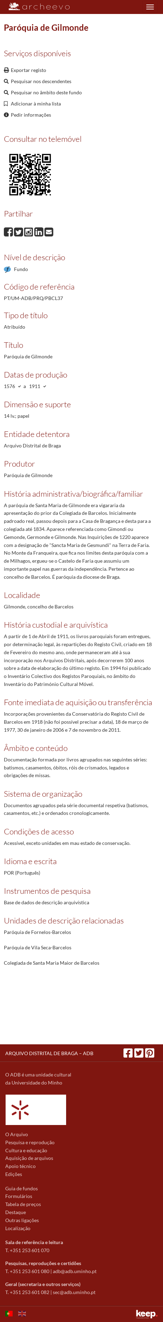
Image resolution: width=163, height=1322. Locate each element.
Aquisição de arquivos (29, 1158)
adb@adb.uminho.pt (75, 1271)
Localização (17, 1228)
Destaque (15, 1212)
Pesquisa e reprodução (30, 1142)
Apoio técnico (20, 1166)
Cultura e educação (26, 1150)
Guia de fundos (21, 1188)
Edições (13, 1174)
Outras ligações (22, 1220)
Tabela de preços (23, 1204)
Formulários (18, 1196)
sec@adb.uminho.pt (74, 1292)
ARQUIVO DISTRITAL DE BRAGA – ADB (49, 1053)
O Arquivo (16, 1134)
